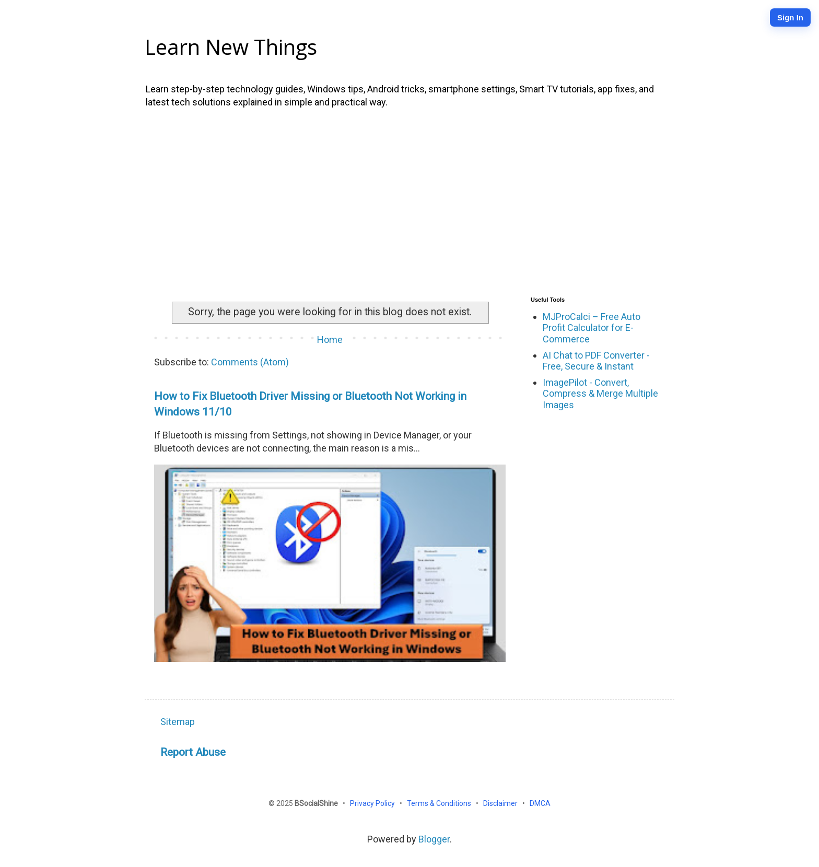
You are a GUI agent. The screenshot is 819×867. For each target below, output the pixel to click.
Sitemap (177, 721)
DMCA (540, 803)
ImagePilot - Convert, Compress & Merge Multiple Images (600, 393)
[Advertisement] (409, 200)
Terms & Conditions (440, 803)
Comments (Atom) (250, 362)
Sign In (790, 17)
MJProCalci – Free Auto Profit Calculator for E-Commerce (591, 328)
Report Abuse (193, 751)
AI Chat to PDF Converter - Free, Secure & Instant (596, 361)
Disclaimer (501, 803)
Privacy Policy (373, 803)
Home (330, 339)
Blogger (434, 839)
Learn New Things (231, 46)
